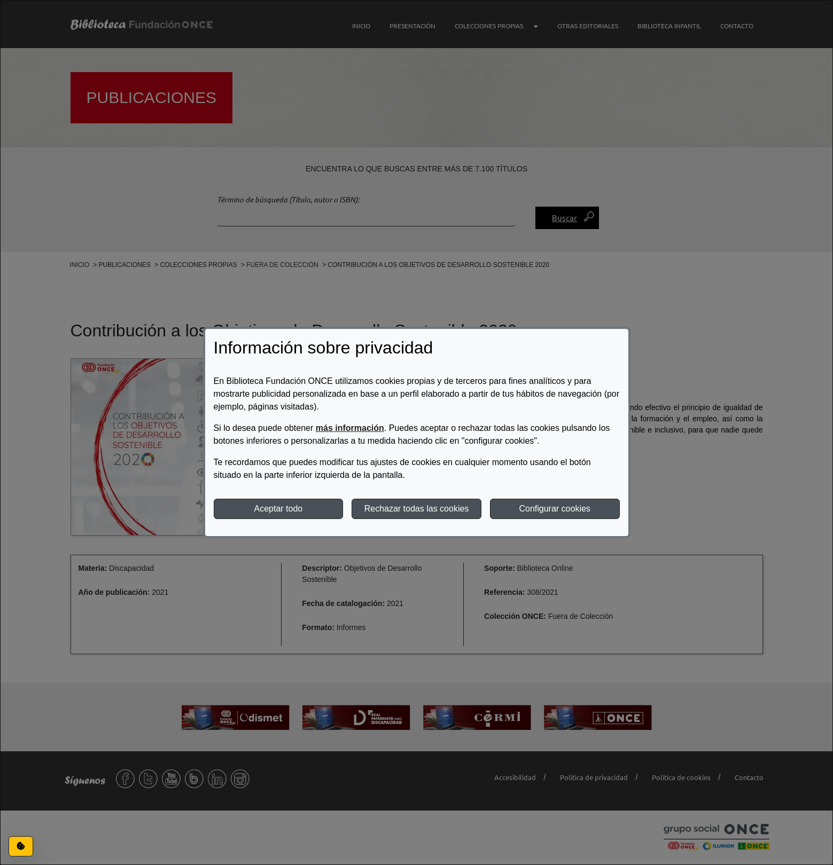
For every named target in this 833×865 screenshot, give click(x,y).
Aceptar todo (278, 508)
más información (350, 428)
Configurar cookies (554, 508)
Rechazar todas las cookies (416, 508)
